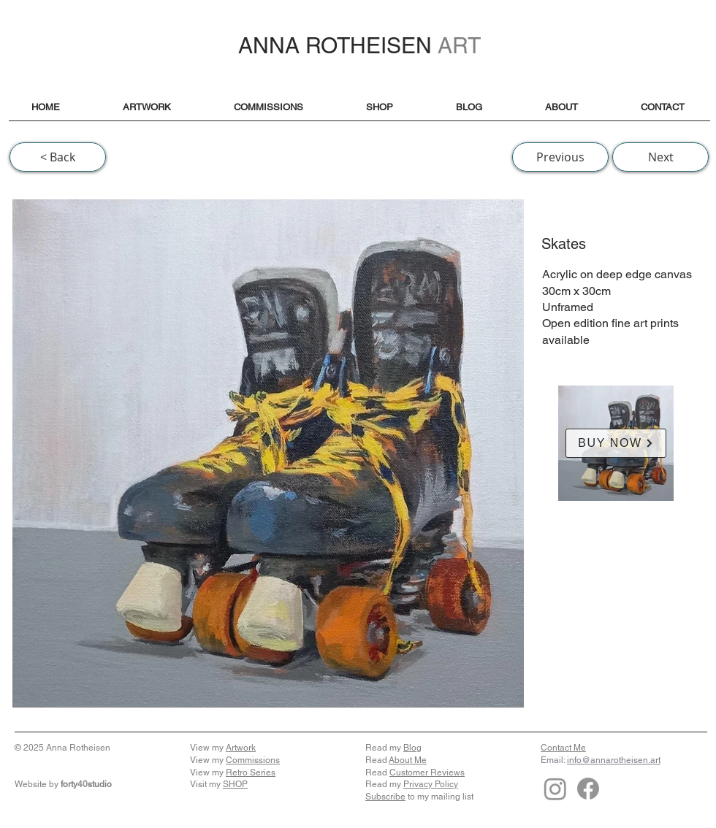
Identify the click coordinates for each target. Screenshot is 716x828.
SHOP (235, 784)
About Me (408, 760)
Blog (412, 748)
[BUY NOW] (615, 443)
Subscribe (385, 796)
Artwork (241, 748)
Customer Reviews (427, 772)
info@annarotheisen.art (613, 760)
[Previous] (560, 157)
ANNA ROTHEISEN (359, 45)
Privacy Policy (430, 784)
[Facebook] (588, 788)
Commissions (253, 760)
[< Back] (57, 157)
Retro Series (250, 772)
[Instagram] (555, 788)
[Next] (660, 157)
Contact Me (563, 748)
